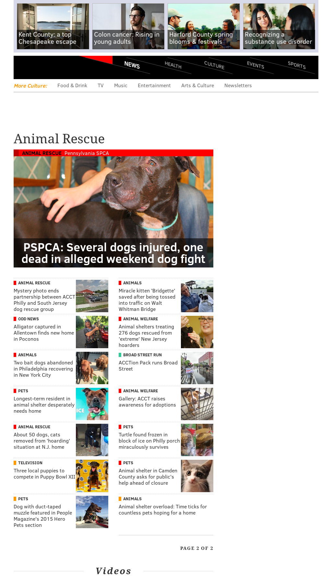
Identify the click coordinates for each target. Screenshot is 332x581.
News (132, 65)
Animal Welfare (140, 319)
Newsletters (238, 85)
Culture (214, 65)
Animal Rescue (42, 152)
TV (101, 85)
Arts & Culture (197, 85)
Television (30, 463)
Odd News (28, 319)
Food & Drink (72, 85)
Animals (132, 283)
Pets (23, 391)
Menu (24, 67)
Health (173, 65)
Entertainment (154, 85)
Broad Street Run (142, 355)
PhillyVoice (58, 67)
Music (120, 85)
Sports (297, 64)
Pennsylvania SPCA (87, 152)
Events (255, 65)
